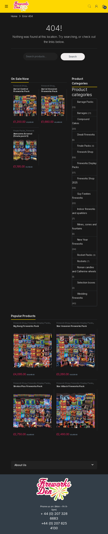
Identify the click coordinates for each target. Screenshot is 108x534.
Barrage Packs (82, 101)
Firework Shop (20, 86)
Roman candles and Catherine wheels (84, 269)
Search (89, 6)
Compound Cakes (80, 121)
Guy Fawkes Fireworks (81, 195)
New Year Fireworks (80, 241)
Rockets (79, 261)
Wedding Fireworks (79, 295)
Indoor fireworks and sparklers (83, 210)
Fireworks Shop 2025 (83, 180)
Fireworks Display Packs (84, 165)
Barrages (79, 113)
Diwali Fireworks (83, 134)
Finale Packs (19, 131)
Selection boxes (83, 282)
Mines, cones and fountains (84, 226)
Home (14, 16)
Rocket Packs (82, 254)
